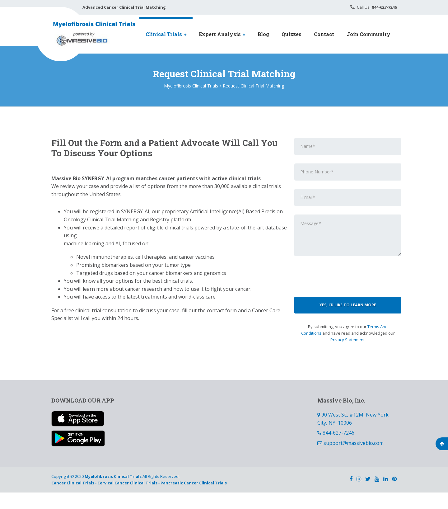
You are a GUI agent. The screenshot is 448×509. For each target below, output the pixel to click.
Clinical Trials (164, 34)
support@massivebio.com (354, 459)
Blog (263, 34)
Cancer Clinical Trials (72, 499)
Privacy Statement (347, 356)
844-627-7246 (338, 449)
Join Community (368, 34)
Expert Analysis (220, 34)
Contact (324, 34)
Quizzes (291, 34)
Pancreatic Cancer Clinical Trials (194, 499)
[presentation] (348, 292)
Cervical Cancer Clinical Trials (127, 499)
